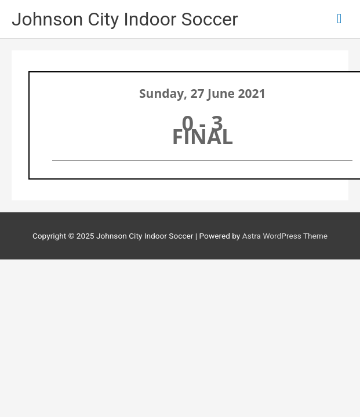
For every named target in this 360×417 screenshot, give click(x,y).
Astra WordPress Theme (285, 235)
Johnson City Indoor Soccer (125, 19)
